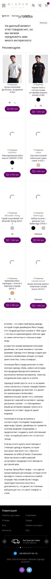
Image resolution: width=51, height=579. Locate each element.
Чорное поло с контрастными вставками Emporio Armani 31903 (38, 91)
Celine (38, 152)
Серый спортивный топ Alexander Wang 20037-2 (12, 221)
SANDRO (12, 152)
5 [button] (28, 547)
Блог (4, 525)
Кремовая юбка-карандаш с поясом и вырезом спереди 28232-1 (12, 285)
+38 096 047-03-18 (27, 553)
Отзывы (5, 520)
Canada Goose (38, 281)
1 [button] (20, 547)
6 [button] (30, 547)
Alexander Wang (12, 215)
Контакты (6, 530)
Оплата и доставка (11, 515)
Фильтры (43, 23)
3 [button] (24, 547)
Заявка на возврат (34, 525)
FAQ (27, 530)
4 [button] (26, 547)
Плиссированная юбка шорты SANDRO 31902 (12, 156)
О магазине (31, 515)
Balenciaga (38, 215)
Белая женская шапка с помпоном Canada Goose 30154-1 (38, 286)
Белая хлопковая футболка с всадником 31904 (12, 89)
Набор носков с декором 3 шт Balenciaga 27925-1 (38, 221)
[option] (25, 541)
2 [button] (22, 547)
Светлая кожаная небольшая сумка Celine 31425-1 (38, 158)
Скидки (29, 520)
